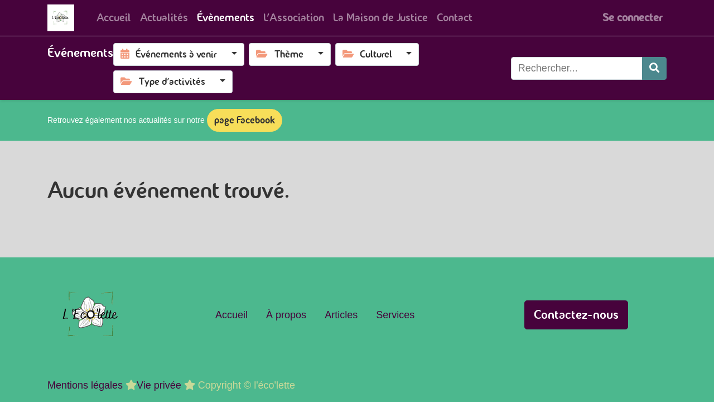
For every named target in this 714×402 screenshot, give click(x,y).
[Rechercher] (654, 68)
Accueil (231, 314)
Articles (341, 314)
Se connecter (632, 18)
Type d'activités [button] (164, 81)
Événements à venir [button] (169, 54)
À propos (286, 314)
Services (395, 314)
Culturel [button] (368, 54)
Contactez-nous (576, 315)
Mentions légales (85, 385)
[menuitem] (114, 18)
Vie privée (159, 385)
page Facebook (244, 120)
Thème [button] (281, 54)
